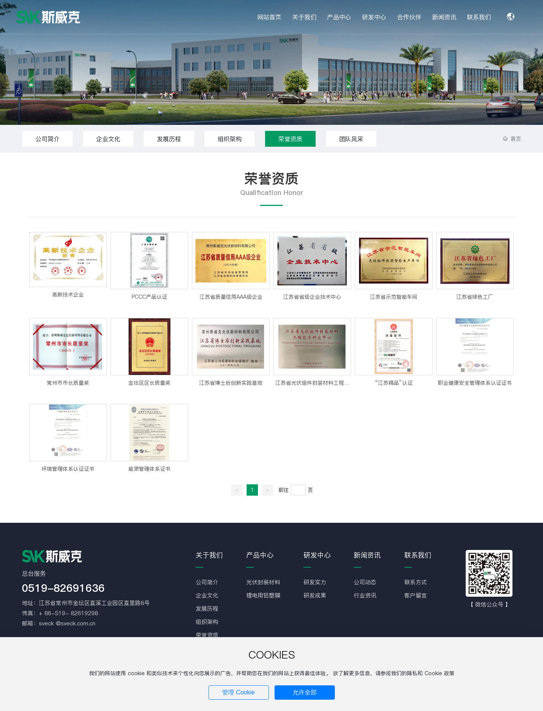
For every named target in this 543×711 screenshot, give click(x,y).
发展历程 (169, 139)
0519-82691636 (63, 588)
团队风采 (351, 139)
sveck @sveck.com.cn (67, 623)
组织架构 (230, 139)
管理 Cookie (238, 692)
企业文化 (108, 139)
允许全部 (305, 692)
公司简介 (47, 139)
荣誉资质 (290, 139)
